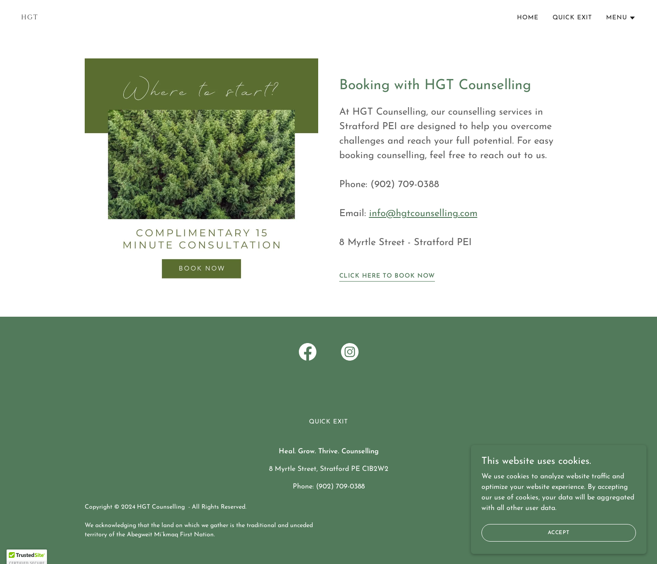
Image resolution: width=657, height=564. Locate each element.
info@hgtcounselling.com (423, 214)
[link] (171, 17)
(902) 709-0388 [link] (340, 486)
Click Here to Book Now (387, 276)
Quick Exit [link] (572, 17)
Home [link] (528, 17)
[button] (621, 18)
